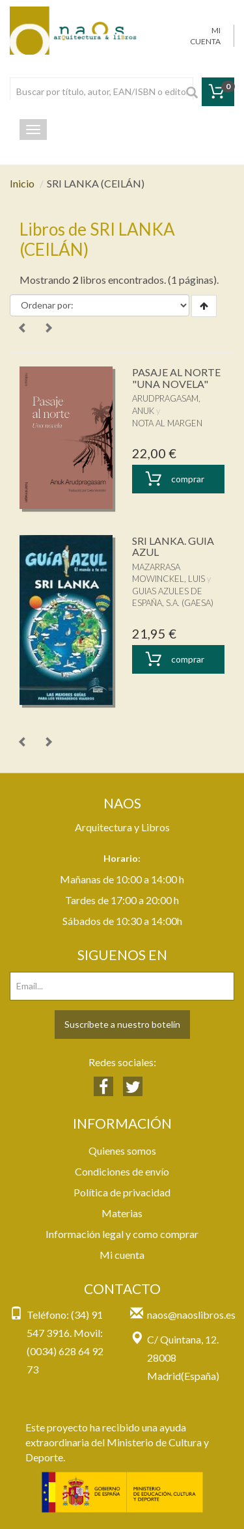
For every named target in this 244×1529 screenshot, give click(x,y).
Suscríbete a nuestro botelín (122, 1024)
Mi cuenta (122, 1254)
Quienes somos (122, 1150)
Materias (122, 1213)
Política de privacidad (122, 1192)
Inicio (22, 183)
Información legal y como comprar (122, 1234)
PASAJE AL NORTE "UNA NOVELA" (176, 378)
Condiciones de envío (122, 1171)
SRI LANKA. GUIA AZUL (173, 546)
